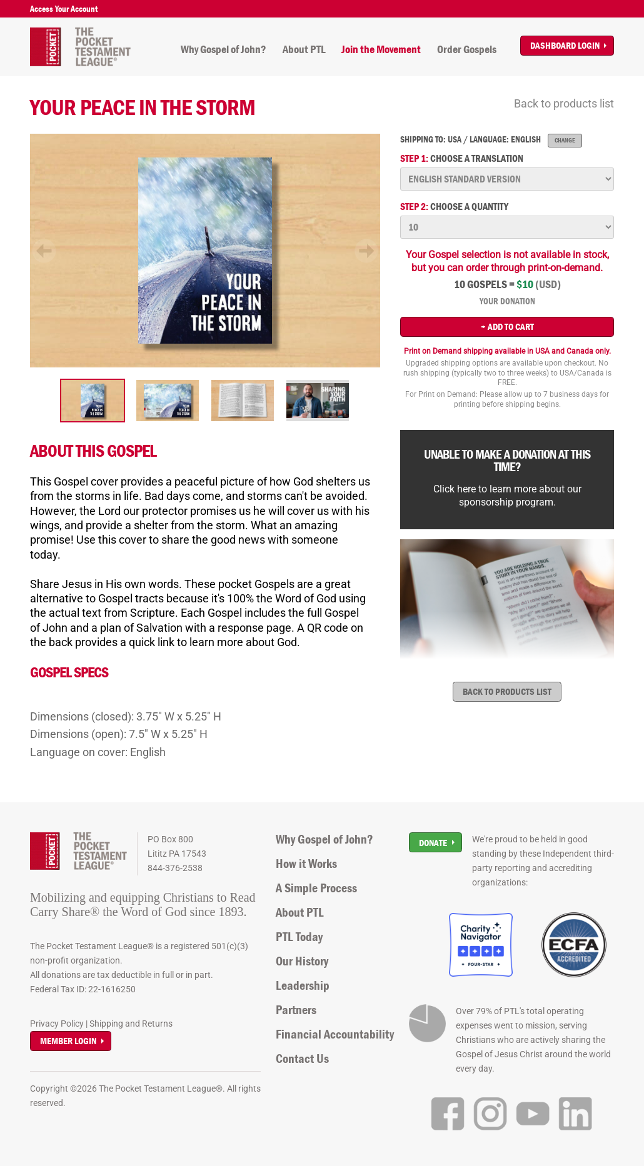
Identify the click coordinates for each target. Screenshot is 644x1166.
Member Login (68, 1040)
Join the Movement (381, 49)
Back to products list (564, 103)
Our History (302, 961)
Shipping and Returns (131, 1024)
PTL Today (299, 937)
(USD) (548, 284)
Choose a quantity (454, 206)
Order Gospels (466, 49)
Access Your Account (64, 9)
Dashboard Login (565, 45)
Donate (433, 842)
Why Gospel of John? (223, 49)
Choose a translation (461, 158)
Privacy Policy (57, 1024)
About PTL (304, 49)
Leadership (303, 985)
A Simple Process (316, 888)
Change (565, 140)
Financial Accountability (335, 1034)
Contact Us (302, 1058)
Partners (296, 1010)
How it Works (306, 863)
